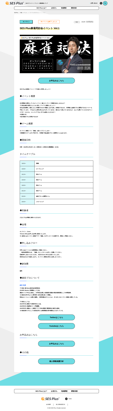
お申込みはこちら (56, 81)
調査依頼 (74, 8)
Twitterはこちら (56, 317)
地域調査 (64, 8)
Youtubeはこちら (56, 326)
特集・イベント (23, 12)
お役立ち (53, 8)
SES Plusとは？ (41, 8)
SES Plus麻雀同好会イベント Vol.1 (37, 12)
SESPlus (16, 12)
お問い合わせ (94, 3)
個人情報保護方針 (56, 361)
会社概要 (48, 404)
